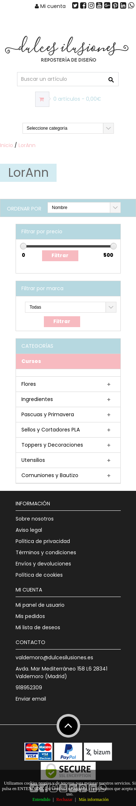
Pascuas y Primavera (47, 414)
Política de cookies (39, 575)
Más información (93, 799)
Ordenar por (24, 208)
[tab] (68, 361)
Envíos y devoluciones (43, 563)
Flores (28, 384)
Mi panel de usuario (40, 605)
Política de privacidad (43, 541)
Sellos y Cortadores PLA (50, 429)
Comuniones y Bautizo (49, 475)
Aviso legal (29, 530)
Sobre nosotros (35, 518)
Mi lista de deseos (38, 627)
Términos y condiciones (46, 552)
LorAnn (27, 145)
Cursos (31, 361)
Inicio (6, 145)
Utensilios (33, 460)
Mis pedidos (30, 616)
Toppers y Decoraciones (52, 444)
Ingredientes (37, 399)
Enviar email (31, 698)
